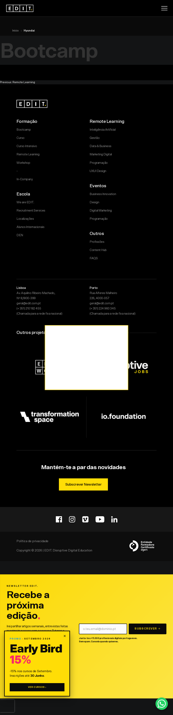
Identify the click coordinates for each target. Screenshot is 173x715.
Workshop (23, 162)
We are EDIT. (25, 202)
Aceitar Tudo (109, 388)
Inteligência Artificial (103, 129)
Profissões (97, 241)
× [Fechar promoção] (64, 636)
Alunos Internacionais (30, 227)
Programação (99, 162)
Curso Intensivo (26, 146)
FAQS (94, 258)
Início (15, 30)
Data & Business (100, 146)
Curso (20, 138)
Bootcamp (23, 129)
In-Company (24, 179)
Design (94, 202)
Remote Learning (28, 154)
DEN (19, 235)
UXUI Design (98, 171)
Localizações (25, 218)
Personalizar (82, 388)
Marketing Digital (101, 154)
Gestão (94, 138)
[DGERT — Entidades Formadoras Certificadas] (142, 544)
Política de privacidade (32, 539)
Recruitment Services (30, 210)
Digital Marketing (101, 210)
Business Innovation (103, 194)
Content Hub (98, 250)
